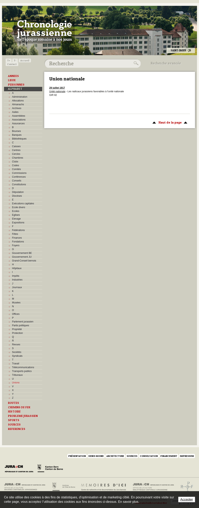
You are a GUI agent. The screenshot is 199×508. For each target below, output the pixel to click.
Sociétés (16, 352)
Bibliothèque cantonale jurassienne (153, 487)
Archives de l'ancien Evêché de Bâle (186, 487)
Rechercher (135, 63)
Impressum (187, 455)
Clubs (15, 161)
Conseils (16, 180)
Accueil (24, 60)
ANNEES (13, 76)
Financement (168, 455)
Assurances (18, 123)
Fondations (18, 241)
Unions (15, 382)
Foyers (15, 245)
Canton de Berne (50, 469)
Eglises (16, 215)
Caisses (16, 146)
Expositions (18, 222)
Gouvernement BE (22, 253)
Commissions (19, 173)
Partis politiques (20, 325)
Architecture (115, 455)
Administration (19, 96)
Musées (16, 302)
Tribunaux (17, 375)
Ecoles (15, 211)
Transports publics (22, 371)
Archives (16, 108)
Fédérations (18, 230)
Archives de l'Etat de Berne (63, 487)
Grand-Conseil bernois (24, 260)
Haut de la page (169, 122)
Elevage (16, 218)
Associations (19, 119)
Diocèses (17, 196)
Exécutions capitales (23, 203)
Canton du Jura (20, 469)
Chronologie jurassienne (44, 30)
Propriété (17, 329)
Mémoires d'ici (103, 487)
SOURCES (14, 424)
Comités (16, 169)
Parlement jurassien (22, 321)
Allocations (18, 100)
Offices (15, 314)
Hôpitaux (17, 268)
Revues (16, 344)
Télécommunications (23, 367)
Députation (18, 192)
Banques (17, 135)
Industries (17, 279)
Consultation (149, 455)
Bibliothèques (19, 138)
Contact (12, 64)
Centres (16, 150)
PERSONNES (16, 84)
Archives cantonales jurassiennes (26, 487)
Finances (17, 237)
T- (15, 60)
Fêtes (15, 234)
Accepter (186, 499)
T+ (8, 60)
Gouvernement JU (22, 257)
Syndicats (17, 356)
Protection (17, 333)
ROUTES (13, 403)
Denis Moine (96, 455)
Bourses (16, 131)
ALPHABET (15, 89)
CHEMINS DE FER (19, 407)
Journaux (17, 287)
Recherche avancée (166, 63)
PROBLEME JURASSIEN (23, 416)
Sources (132, 455)
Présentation (77, 455)
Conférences (19, 176)
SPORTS (13, 420)
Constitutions (19, 184)
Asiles (15, 112)
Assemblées (18, 116)
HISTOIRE (14, 411)
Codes (15, 165)
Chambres (17, 157)
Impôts (15, 276)
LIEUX (12, 80)
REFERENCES (16, 429)
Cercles (16, 154)
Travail (15, 363)
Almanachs (18, 104)
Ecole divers (18, 207)
